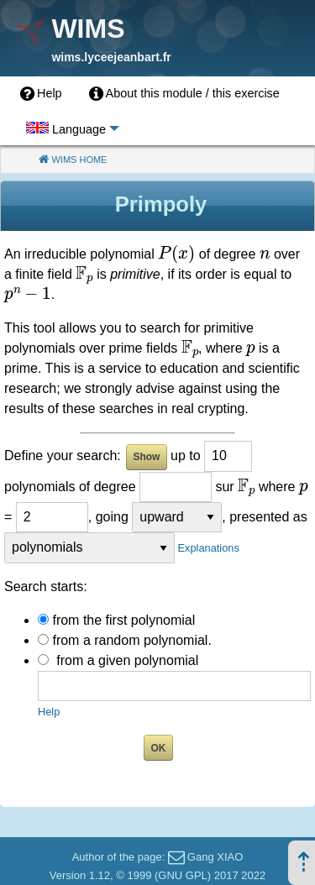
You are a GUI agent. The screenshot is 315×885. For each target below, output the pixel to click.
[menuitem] (41, 94)
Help (49, 711)
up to (186, 455)
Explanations (208, 548)
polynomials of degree (70, 486)
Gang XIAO (215, 857)
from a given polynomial (127, 660)
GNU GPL (182, 875)
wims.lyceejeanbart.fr (111, 57)
